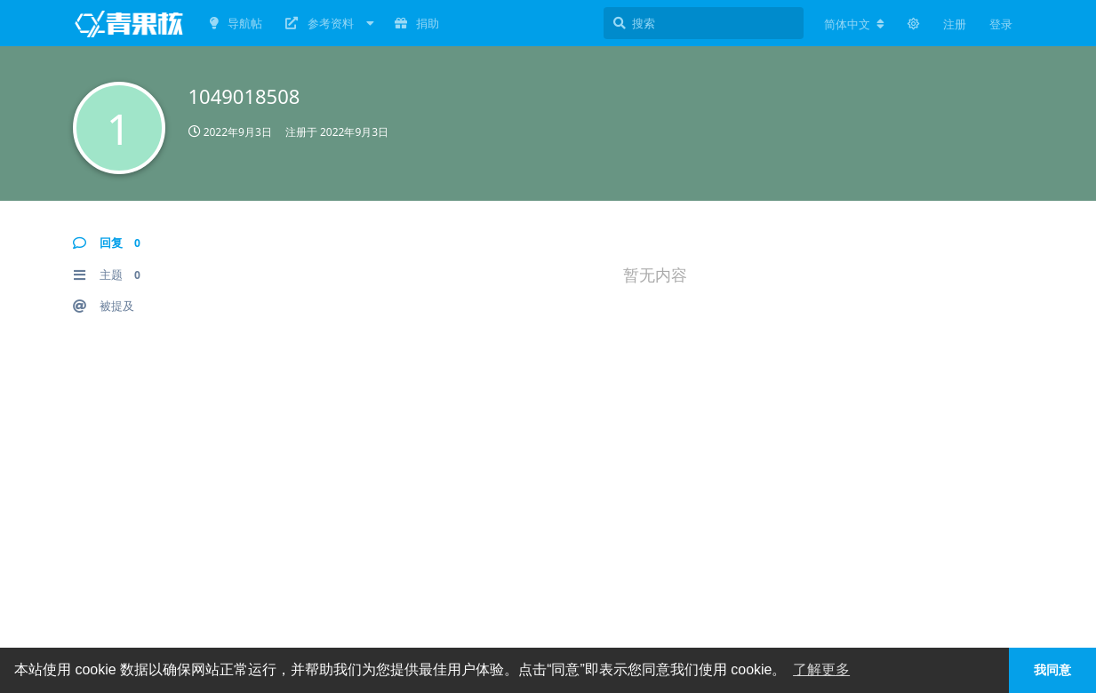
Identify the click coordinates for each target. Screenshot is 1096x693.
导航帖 (236, 23)
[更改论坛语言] (854, 24)
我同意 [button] (1052, 670)
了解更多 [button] (821, 669)
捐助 (417, 23)
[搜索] (704, 23)
